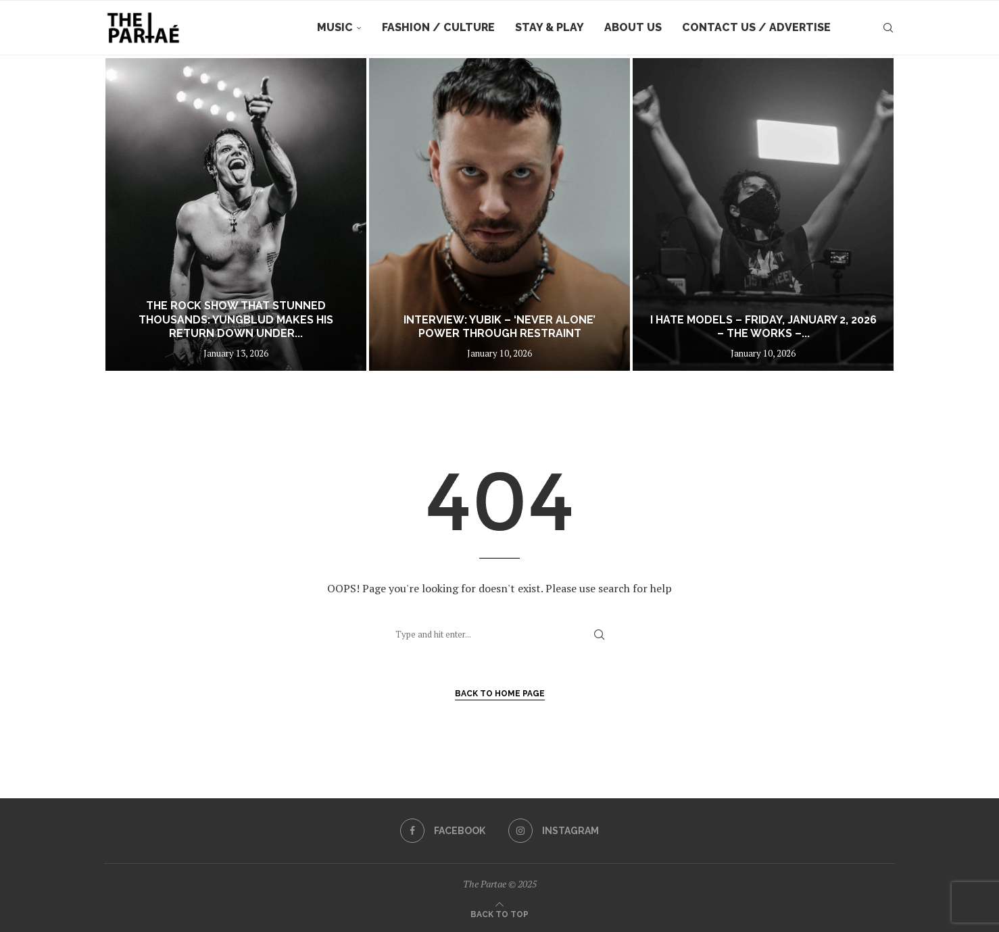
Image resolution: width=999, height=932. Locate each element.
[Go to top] (499, 913)
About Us (633, 27)
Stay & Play (549, 27)
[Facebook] (442, 831)
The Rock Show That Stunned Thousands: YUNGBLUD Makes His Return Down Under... (236, 319)
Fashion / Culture (438, 27)
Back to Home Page (500, 693)
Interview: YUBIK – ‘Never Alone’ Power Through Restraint (499, 326)
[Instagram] (553, 831)
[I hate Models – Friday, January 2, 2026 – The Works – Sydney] (763, 214)
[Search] (888, 28)
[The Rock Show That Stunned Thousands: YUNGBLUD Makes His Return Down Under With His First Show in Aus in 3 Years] (235, 214)
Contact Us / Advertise (756, 27)
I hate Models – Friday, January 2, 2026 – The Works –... (763, 326)
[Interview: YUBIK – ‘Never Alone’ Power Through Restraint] (499, 214)
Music (335, 27)
